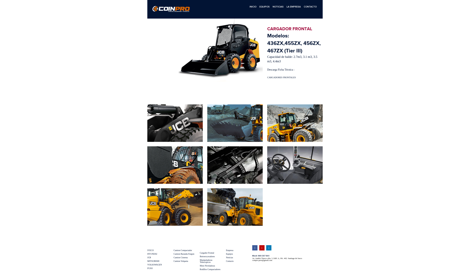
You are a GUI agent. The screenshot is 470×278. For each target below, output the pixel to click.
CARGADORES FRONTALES (281, 77)
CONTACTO (310, 7)
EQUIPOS (264, 7)
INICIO (253, 7)
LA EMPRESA (294, 7)
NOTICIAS (278, 7)
